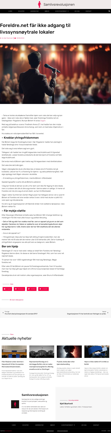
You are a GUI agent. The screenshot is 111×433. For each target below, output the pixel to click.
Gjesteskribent (62, 11)
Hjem (10, 11)
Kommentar (35, 11)
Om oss (77, 11)
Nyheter (21, 11)
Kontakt (88, 11)
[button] (109, 11)
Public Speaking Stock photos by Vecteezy (102, 104)
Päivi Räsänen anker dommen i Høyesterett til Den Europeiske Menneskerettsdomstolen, (13, 364)
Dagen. (43, 121)
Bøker (47, 11)
